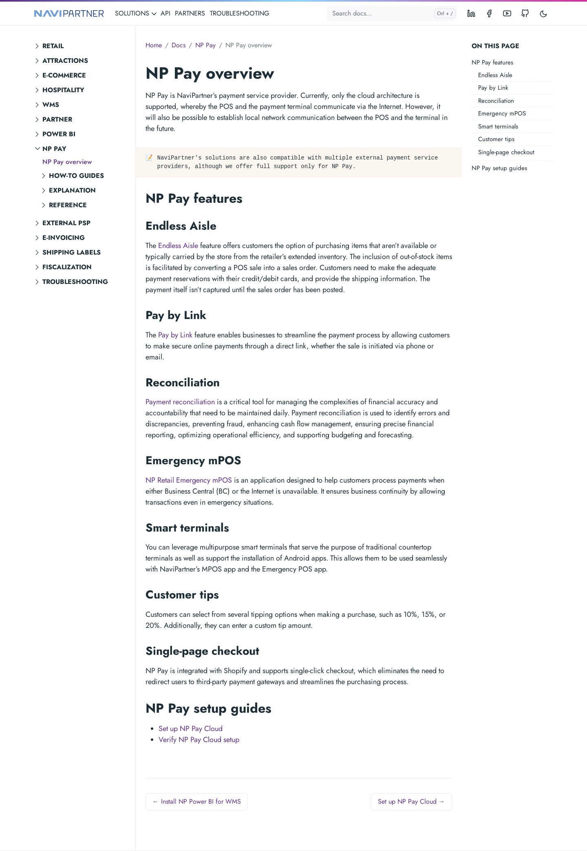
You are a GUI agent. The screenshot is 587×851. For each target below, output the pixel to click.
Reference (68, 205)
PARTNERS (190, 13)
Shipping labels (71, 252)
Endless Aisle (495, 75)
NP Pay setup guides (499, 168)
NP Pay (54, 148)
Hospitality (63, 90)
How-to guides (76, 175)
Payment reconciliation (180, 402)
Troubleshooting (75, 281)
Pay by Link (493, 87)
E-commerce (64, 75)
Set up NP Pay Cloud (191, 728)
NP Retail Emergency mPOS (189, 480)
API (165, 13)
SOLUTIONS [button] (136, 13)
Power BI (58, 134)
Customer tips (496, 139)
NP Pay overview (67, 161)
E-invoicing (63, 237)
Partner (57, 119)
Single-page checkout (506, 152)
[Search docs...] (392, 13)
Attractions (65, 60)
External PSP (66, 223)
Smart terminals (498, 126)
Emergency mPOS (502, 113)
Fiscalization (67, 267)
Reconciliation (496, 100)
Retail (53, 46)
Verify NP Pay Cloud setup (199, 739)
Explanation (72, 190)
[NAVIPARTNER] (69, 13)
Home (154, 45)
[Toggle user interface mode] (543, 13)
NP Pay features (492, 62)
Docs (178, 45)
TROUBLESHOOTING (239, 13)
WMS (50, 104)
